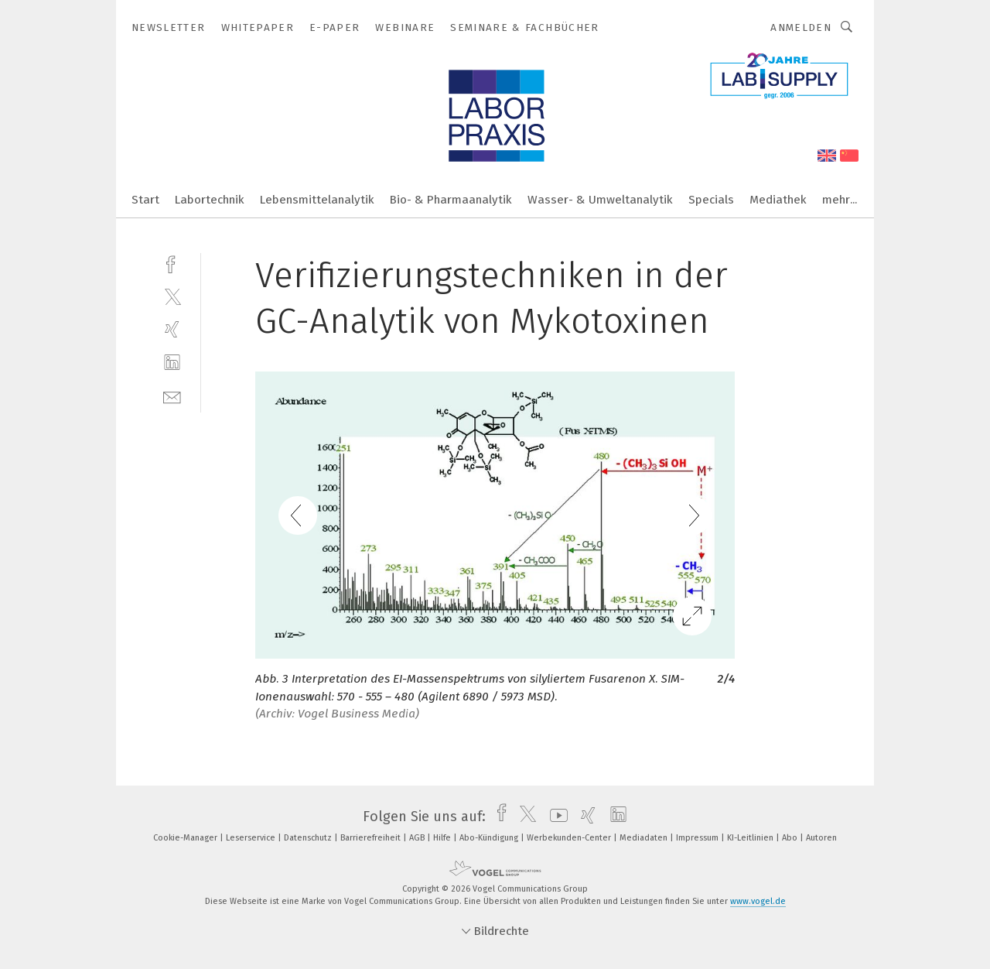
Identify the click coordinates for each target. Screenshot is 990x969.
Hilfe (443, 838)
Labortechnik (209, 200)
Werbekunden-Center (570, 838)
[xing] (172, 329)
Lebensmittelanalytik (317, 200)
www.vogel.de (758, 901)
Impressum (698, 838)
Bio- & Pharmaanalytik (451, 200)
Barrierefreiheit (371, 838)
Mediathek (778, 200)
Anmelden (800, 27)
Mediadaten (645, 838)
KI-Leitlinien (751, 838)
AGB (418, 838)
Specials (711, 200)
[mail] (172, 396)
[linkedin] (172, 362)
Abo (791, 838)
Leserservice (252, 838)
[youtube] (555, 816)
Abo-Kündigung (490, 838)
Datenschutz (309, 838)
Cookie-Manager (186, 838)
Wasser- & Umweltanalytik (600, 200)
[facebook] (172, 262)
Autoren (821, 838)
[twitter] (172, 296)
